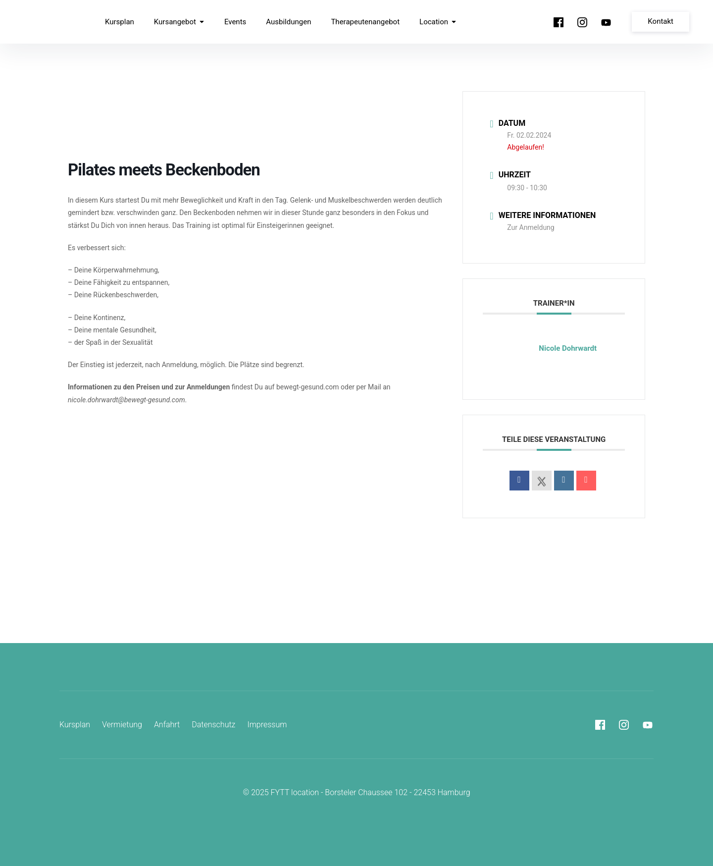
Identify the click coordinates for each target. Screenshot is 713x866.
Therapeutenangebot (365, 21)
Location (438, 21)
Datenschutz (213, 724)
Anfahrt (167, 724)
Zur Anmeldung (530, 227)
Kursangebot (179, 21)
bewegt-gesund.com (307, 387)
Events (235, 21)
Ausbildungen (288, 21)
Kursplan (119, 21)
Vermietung (122, 724)
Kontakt (660, 21)
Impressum (267, 724)
